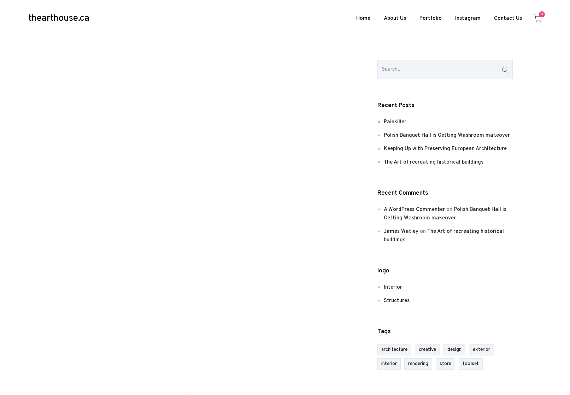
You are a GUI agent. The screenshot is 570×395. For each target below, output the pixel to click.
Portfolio (430, 18)
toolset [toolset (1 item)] (471, 364)
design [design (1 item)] (454, 350)
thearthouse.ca (58, 18)
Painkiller (395, 122)
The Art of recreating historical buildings (433, 162)
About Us (395, 18)
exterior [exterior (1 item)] (481, 350)
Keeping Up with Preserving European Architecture (445, 149)
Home (363, 18)
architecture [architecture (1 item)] (394, 350)
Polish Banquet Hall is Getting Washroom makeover (447, 135)
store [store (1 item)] (445, 364)
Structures (397, 300)
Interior (393, 287)
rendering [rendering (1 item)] (418, 364)
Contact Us (508, 18)
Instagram (468, 18)
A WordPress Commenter (414, 209)
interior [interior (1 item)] (389, 364)
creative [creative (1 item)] (427, 350)
